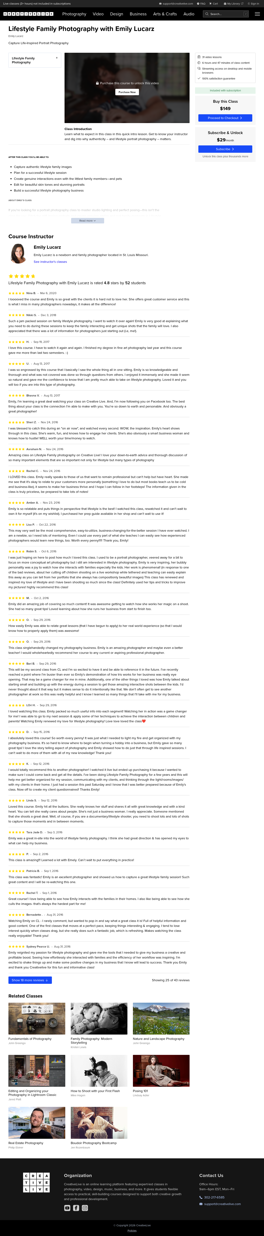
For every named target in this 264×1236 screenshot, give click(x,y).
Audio (189, 14)
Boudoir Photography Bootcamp (94, 1143)
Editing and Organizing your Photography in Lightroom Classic (32, 1093)
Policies (132, 1231)
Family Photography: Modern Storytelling (91, 1040)
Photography (74, 14)
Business (138, 14)
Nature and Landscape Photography (158, 1038)
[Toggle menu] (257, 14)
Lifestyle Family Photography (23, 60)
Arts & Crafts (165, 14)
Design (116, 14)
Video (98, 14)
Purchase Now (127, 92)
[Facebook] (76, 1208)
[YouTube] (67, 1208)
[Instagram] (85, 1208)
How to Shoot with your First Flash (95, 1091)
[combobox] (226, 14)
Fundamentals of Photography (30, 1038)
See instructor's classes (50, 261)
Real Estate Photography (25, 1143)
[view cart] (214, 3)
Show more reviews (30, 980)
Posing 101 (140, 1091)
